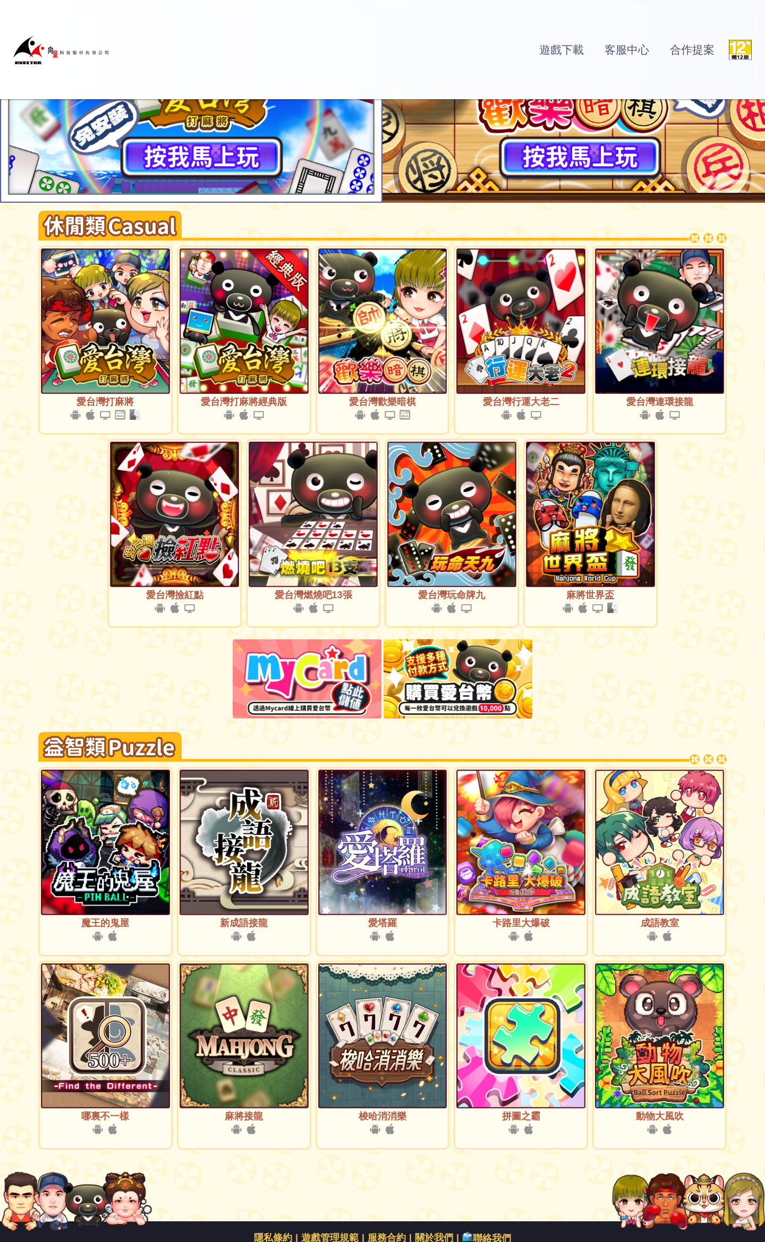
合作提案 (692, 50)
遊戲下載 (561, 50)
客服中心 (627, 50)
